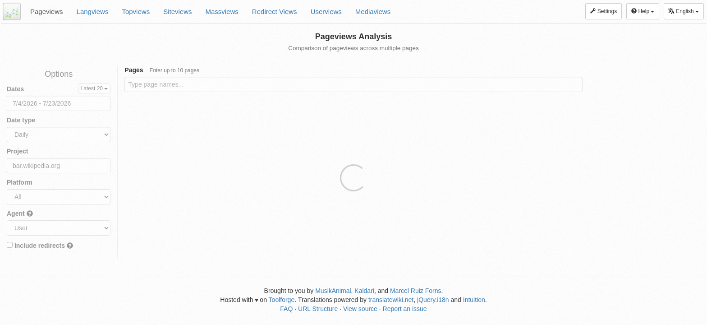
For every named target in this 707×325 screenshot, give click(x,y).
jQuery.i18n (433, 299)
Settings (603, 11)
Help (642, 11)
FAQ (286, 308)
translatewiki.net (390, 299)
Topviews (136, 11)
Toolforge (282, 299)
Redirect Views (274, 11)
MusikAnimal (333, 290)
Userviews (326, 11)
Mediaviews (372, 11)
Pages (161, 70)
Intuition (474, 299)
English (683, 11)
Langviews (93, 11)
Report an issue (405, 308)
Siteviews (177, 11)
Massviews (222, 11)
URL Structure (318, 308)
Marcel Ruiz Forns (415, 290)
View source (360, 308)
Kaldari (364, 290)
